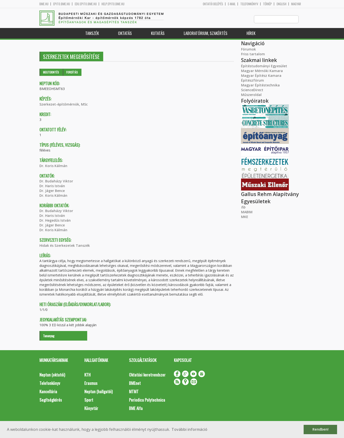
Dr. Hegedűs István (55, 220)
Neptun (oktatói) (52, 375)
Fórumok (248, 49)
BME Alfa (136, 408)
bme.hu (43, 4)
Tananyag (48, 335)
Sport (88, 400)
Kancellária (48, 392)
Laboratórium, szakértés (205, 33)
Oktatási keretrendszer (147, 375)
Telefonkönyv (249, 4)
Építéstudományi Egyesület (264, 66)
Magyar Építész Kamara (261, 75)
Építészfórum (252, 80)
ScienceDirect (252, 90)
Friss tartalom (253, 54)
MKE (244, 217)
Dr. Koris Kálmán (53, 166)
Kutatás (158, 33)
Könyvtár (91, 408)
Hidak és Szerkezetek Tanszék (64, 245)
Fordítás (72, 72)
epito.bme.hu (61, 4)
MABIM (247, 212)
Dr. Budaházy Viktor (56, 181)
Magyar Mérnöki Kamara (262, 71)
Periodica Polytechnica (147, 400)
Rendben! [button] (320, 429)
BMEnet (135, 383)
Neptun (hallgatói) (98, 392)
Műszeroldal (251, 95)
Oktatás (125, 33)
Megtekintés (51, 72)
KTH (87, 375)
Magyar (296, 4)
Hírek (251, 33)
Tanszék (92, 33)
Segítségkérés (50, 400)
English (281, 4)
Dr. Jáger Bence (52, 191)
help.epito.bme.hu (113, 4)
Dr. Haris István (52, 186)
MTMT (134, 392)
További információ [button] (189, 429)
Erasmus (90, 383)
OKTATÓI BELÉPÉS (213, 4)
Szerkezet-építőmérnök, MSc (63, 104)
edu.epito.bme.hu (86, 4)
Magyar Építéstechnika (260, 85)
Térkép (267, 4)
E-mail (232, 4)
